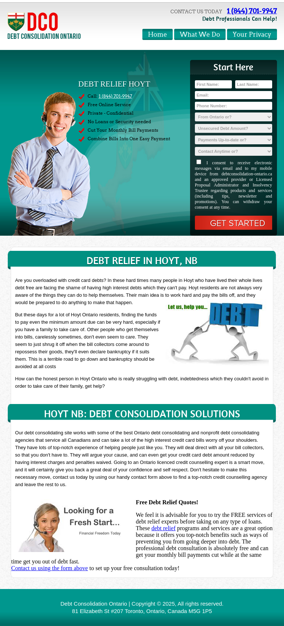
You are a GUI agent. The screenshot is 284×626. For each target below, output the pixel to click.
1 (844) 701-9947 (252, 11)
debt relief (163, 528)
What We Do (200, 34)
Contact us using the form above (49, 568)
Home (157, 34)
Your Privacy (252, 34)
